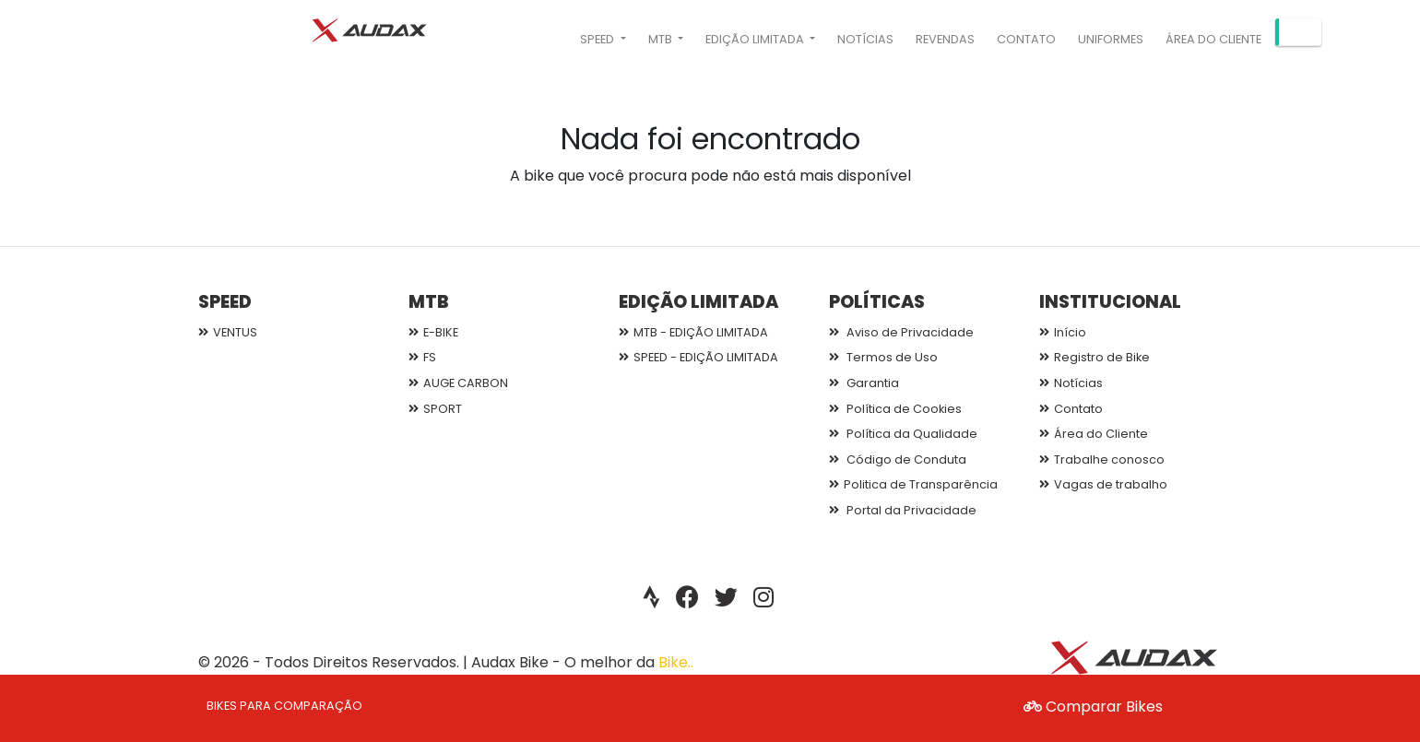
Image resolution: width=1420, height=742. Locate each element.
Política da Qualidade (903, 434)
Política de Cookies (895, 409)
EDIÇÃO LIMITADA (698, 301)
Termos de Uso (883, 357)
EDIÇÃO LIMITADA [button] (756, 39)
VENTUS (227, 332)
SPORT (435, 409)
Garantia (864, 383)
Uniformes (1110, 39)
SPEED (225, 301)
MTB (428, 301)
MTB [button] (661, 39)
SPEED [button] (598, 39)
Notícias (865, 39)
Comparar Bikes (1093, 706)
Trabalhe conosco (1102, 459)
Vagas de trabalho (1103, 484)
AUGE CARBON (458, 383)
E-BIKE (433, 332)
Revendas (945, 39)
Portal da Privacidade (902, 510)
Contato (1026, 39)
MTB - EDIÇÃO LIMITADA (693, 332)
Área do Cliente (1213, 39)
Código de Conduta (897, 459)
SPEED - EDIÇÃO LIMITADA (698, 357)
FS (422, 357)
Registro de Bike (1094, 357)
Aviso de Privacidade (901, 332)
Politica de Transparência (913, 484)
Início (1062, 332)
